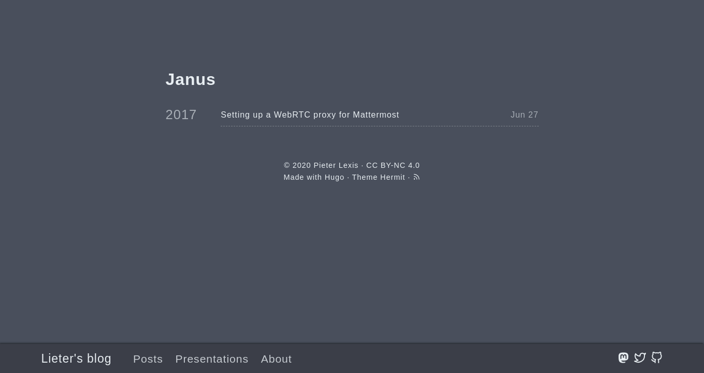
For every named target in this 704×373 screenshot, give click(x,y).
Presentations (212, 359)
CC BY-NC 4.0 (393, 165)
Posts (148, 359)
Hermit (392, 177)
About (276, 359)
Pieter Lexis (335, 165)
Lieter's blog (76, 358)
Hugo (334, 177)
